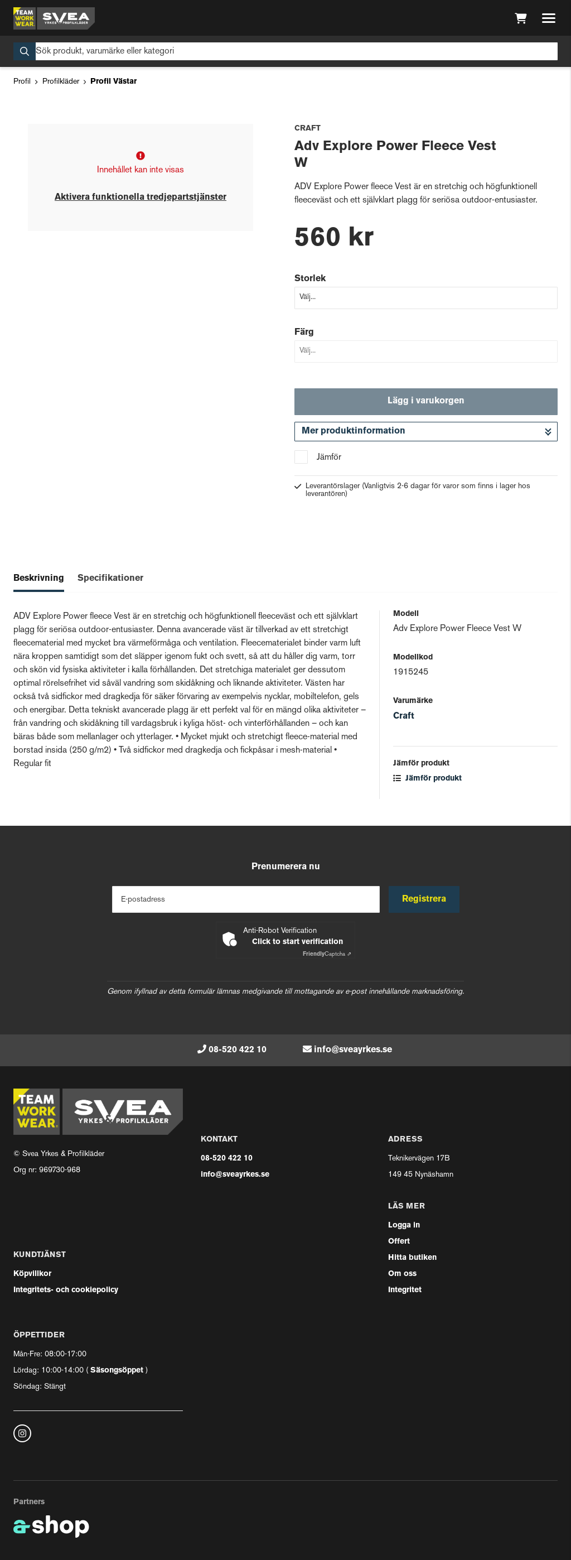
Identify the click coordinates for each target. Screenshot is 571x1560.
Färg (304, 332)
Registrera (424, 899)
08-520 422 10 (238, 1050)
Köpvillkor (32, 1274)
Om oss (402, 1274)
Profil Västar (113, 81)
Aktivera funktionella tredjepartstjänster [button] (140, 197)
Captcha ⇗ (327, 954)
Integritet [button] (405, 1290)
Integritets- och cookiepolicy (65, 1290)
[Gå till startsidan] (54, 18)
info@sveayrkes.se (353, 1050)
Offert (399, 1241)
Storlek (310, 279)
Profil (22, 81)
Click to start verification (297, 942)
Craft (403, 716)
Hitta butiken (412, 1258)
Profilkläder (60, 81)
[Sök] (285, 51)
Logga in (404, 1225)
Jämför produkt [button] (427, 778)
